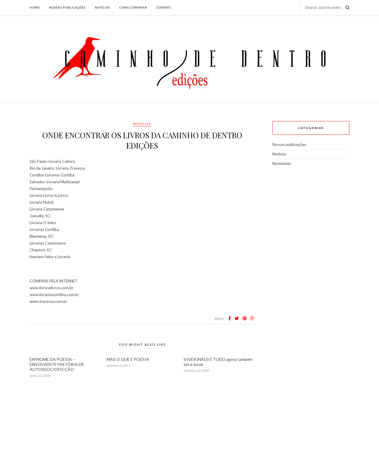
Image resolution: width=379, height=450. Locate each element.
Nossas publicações (67, 7)
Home (35, 7)
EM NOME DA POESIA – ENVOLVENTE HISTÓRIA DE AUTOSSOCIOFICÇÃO (57, 364)
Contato (163, 7)
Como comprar (133, 7)
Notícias (102, 7)
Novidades (281, 163)
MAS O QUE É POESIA (128, 359)
